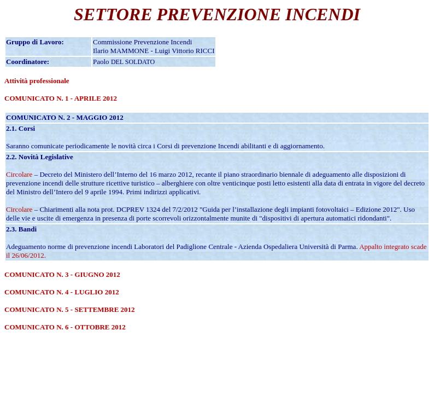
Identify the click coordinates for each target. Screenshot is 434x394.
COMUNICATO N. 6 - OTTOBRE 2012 (65, 327)
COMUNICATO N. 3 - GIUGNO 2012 (62, 274)
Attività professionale (36, 81)
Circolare (19, 174)
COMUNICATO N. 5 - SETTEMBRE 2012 (69, 309)
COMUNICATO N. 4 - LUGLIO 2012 (61, 292)
